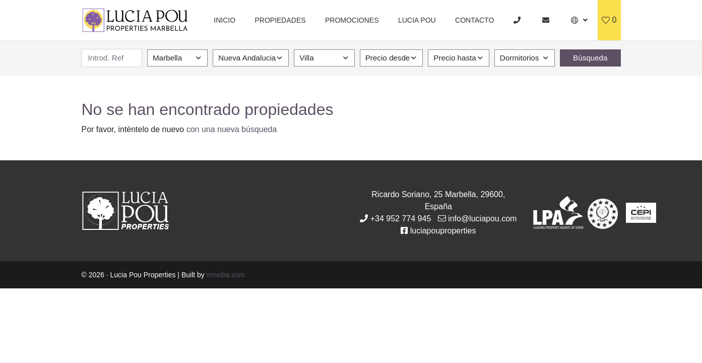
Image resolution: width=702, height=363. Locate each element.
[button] (579, 20)
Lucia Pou (417, 20)
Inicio (224, 20)
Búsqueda (590, 57)
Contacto (474, 20)
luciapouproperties (443, 230)
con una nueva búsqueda (231, 129)
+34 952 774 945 (400, 218)
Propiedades (279, 20)
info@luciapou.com (482, 218)
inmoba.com (226, 275)
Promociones (352, 20)
